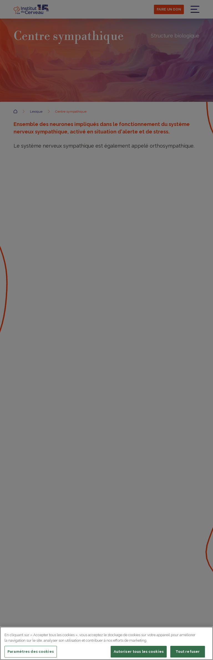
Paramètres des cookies (30, 653)
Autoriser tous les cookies (139, 653)
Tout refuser (188, 653)
